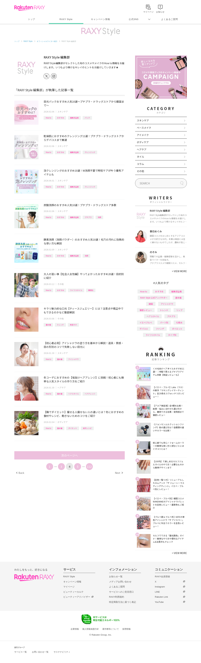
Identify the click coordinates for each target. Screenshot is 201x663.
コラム (140, 164)
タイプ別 (172, 334)
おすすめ (60, 117)
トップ (31, 19)
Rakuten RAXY (29, 8)
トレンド (60, 324)
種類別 (90, 290)
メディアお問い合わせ (120, 581)
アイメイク (143, 135)
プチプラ (88, 217)
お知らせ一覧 (115, 576)
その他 (60, 284)
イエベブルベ (146, 322)
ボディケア (62, 421)
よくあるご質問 (169, 19)
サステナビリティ (62, 652)
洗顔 (99, 217)
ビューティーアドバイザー (76, 597)
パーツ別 (164, 322)
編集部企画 (74, 117)
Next (119, 472)
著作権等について (110, 629)
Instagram (160, 586)
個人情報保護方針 (90, 629)
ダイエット (72, 428)
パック (87, 117)
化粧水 (179, 322)
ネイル (140, 156)
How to (48, 117)
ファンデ (160, 328)
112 (89, 466)
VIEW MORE (179, 271)
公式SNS (134, 19)
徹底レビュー (146, 310)
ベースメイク (144, 127)
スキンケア (62, 111)
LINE (157, 592)
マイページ (69, 586)
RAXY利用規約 (116, 597)
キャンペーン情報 (100, 19)
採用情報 (126, 629)
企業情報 (75, 629)
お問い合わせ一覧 (40, 652)
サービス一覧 (20, 652)
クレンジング (90, 152)
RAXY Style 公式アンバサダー (153, 297)
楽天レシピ (87, 428)
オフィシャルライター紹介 (47, 41)
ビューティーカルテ (73, 592)
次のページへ (69, 455)
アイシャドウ (73, 359)
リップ (179, 310)
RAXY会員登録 (162, 576)
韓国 (151, 303)
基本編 (48, 324)
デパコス (144, 328)
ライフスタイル (76, 290)
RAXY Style (66, 19)
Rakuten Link (161, 597)
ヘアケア (61, 387)
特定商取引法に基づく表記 (122, 602)
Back (20, 472)
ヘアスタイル (73, 393)
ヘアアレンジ (90, 393)
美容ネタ (73, 324)
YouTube (159, 602)
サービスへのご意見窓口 (121, 592)
